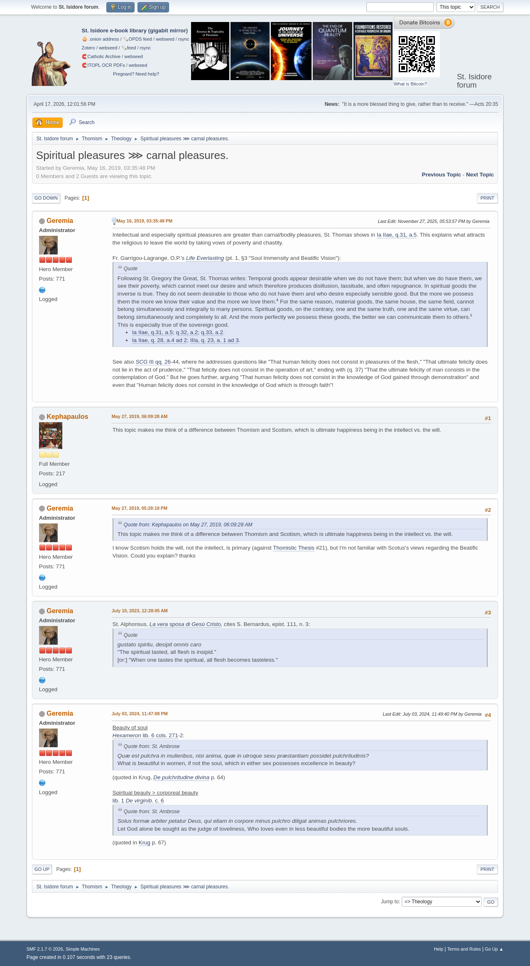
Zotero (88, 47)
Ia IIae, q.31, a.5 (397, 235)
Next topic (480, 174)
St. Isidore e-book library (114, 30)
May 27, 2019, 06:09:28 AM (139, 416)
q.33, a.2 (212, 332)
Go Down (46, 198)
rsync (183, 39)
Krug (144, 842)
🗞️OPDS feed (137, 39)
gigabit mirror (168, 30)
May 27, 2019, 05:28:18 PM (139, 508)
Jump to (390, 902)
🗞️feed (128, 47)
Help (438, 948)
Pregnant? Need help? (136, 73)
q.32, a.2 (187, 332)
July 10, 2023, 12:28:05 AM (140, 610)
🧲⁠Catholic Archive (101, 56)
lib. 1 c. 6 (138, 800)
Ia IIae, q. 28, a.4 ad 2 (159, 340)
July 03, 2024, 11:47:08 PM (140, 713)
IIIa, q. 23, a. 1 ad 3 (214, 340)
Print (488, 198)
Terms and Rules (464, 948)
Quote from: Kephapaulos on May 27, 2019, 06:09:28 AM (188, 525)
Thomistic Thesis (293, 548)
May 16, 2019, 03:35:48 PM (144, 220)
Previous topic (441, 174)
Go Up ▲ (494, 948)
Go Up (41, 869)
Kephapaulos (67, 416)
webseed (165, 39)
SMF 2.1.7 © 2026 (45, 948)
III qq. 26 (152, 362)
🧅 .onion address (100, 39)
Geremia (60, 220)
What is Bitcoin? (410, 83)
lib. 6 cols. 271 (145, 735)
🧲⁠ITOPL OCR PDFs (103, 65)
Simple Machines (83, 948)
